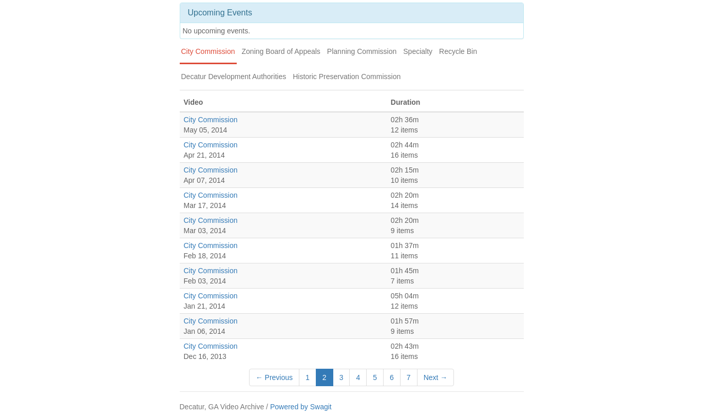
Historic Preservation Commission (347, 76)
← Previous (274, 377)
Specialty (417, 51)
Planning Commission (361, 51)
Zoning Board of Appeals (281, 51)
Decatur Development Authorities (234, 76)
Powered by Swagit (301, 407)
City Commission (208, 51)
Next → (436, 377)
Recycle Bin (458, 51)
